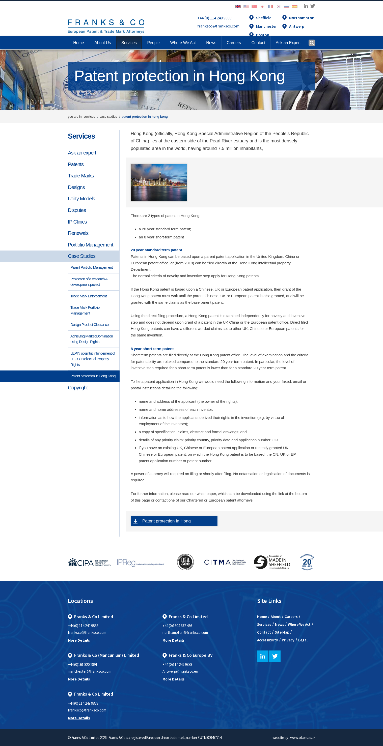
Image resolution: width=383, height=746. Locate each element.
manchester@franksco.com (89, 671)
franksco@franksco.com (218, 25)
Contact (264, 632)
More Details (79, 640)
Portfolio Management (90, 244)
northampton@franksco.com (185, 632)
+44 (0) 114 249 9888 (214, 17)
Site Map (282, 632)
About (276, 616)
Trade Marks (81, 175)
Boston (262, 34)
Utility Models (81, 198)
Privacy (288, 640)
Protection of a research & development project (88, 282)
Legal (303, 640)
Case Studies (81, 256)
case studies (108, 116)
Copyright (78, 387)
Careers (291, 616)
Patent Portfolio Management (91, 267)
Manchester (266, 26)
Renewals (78, 233)
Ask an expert (82, 153)
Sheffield (263, 17)
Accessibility (267, 640)
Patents (76, 164)
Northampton (301, 17)
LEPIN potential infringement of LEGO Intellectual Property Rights (92, 359)
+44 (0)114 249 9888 (177, 664)
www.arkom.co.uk (302, 737)
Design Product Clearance (89, 324)
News (279, 624)
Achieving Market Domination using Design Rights (91, 339)
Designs (76, 187)
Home (78, 43)
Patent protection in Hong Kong (92, 376)
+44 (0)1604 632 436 (177, 625)
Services (81, 136)
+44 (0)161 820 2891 (82, 664)
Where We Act (299, 624)
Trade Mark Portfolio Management (84, 310)
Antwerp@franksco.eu (180, 671)
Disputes (77, 210)
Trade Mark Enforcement (88, 296)
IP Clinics (77, 222)
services (89, 116)
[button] (258, 42)
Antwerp (296, 26)
